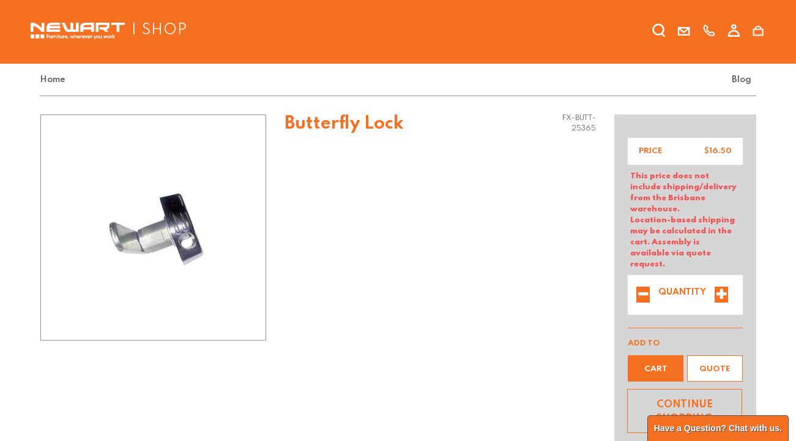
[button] (655, 368)
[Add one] (721, 295)
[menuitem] (55, 80)
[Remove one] (643, 295)
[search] (659, 32)
